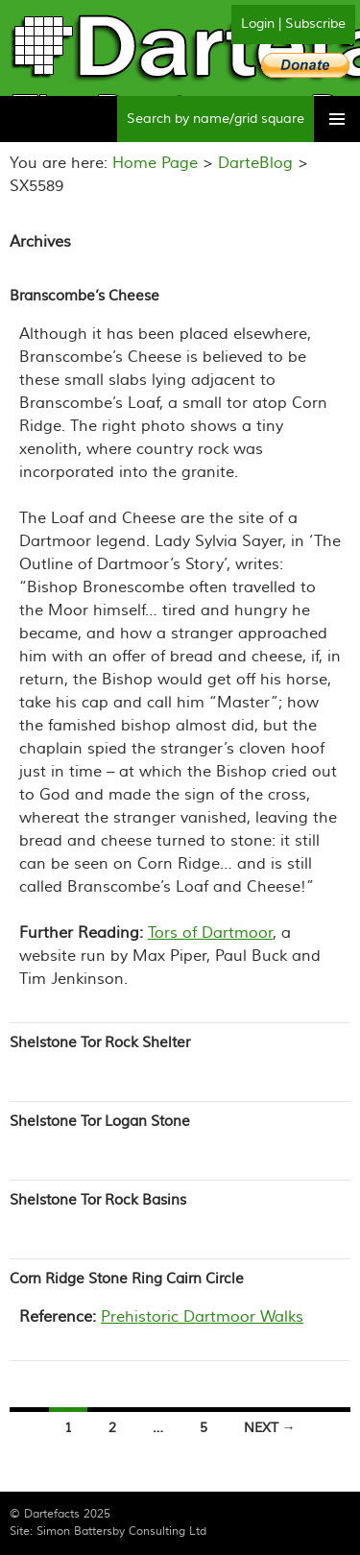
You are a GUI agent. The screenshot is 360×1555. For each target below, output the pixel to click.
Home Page (155, 163)
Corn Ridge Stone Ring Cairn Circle (127, 1279)
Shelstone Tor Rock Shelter (100, 1043)
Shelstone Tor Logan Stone (100, 1121)
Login (258, 24)
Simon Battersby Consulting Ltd (121, 1531)
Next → (270, 1428)
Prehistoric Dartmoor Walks (202, 1317)
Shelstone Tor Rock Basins (98, 1200)
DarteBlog (255, 163)
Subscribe (315, 24)
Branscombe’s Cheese (84, 296)
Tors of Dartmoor (210, 933)
